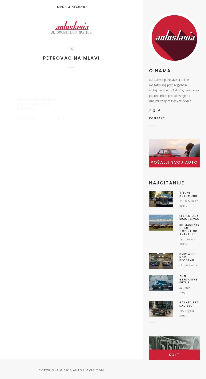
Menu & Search (72, 7)
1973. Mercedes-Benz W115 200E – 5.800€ (37, 100)
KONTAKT (157, 118)
